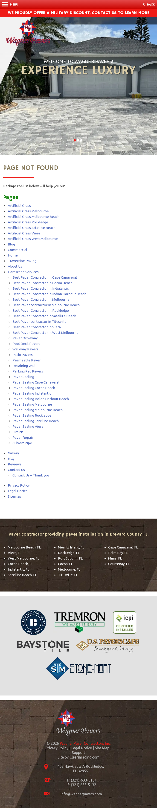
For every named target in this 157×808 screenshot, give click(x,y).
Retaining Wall (23, 366)
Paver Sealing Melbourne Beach (37, 410)
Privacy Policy (18, 485)
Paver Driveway (25, 338)
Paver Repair (22, 437)
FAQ (11, 459)
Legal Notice (18, 491)
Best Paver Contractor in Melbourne (41, 299)
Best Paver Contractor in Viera (36, 327)
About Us (15, 266)
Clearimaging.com (84, 757)
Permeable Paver (26, 360)
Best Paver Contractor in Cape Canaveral (44, 277)
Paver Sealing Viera (27, 426)
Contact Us (16, 470)
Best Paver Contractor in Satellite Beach (44, 316)
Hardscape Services (23, 272)
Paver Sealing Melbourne (32, 404)
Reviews (14, 464)
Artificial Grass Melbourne (28, 211)
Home (13, 255)
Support (78, 752)
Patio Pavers (22, 355)
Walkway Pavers (25, 349)
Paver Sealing (23, 377)
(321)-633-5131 (84, 780)
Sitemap (14, 496)
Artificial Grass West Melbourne (33, 239)
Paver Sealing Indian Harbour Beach (40, 399)
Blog (11, 244)
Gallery (13, 453)
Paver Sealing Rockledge (31, 415)
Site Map (102, 748)
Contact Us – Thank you (30, 475)
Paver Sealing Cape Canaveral (35, 382)
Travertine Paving (22, 261)
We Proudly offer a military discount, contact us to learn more (78, 12)
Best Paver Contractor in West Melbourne (45, 333)
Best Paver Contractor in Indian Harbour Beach (49, 294)
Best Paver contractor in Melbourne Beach (46, 305)
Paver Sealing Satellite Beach (35, 421)
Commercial (17, 250)
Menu (10, 4)
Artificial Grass (19, 206)
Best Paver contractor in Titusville (39, 321)
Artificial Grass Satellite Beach (31, 228)
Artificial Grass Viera (24, 233)
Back (149, 5)
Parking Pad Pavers (27, 371)
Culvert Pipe (22, 443)
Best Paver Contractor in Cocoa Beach (42, 283)
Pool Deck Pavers (26, 344)
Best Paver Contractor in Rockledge (40, 310)
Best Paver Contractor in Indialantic (40, 288)
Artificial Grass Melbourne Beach (33, 217)
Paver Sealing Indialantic (31, 393)
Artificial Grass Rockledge (28, 222)
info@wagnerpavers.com (81, 794)
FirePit (17, 432)
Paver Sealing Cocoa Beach (33, 388)
